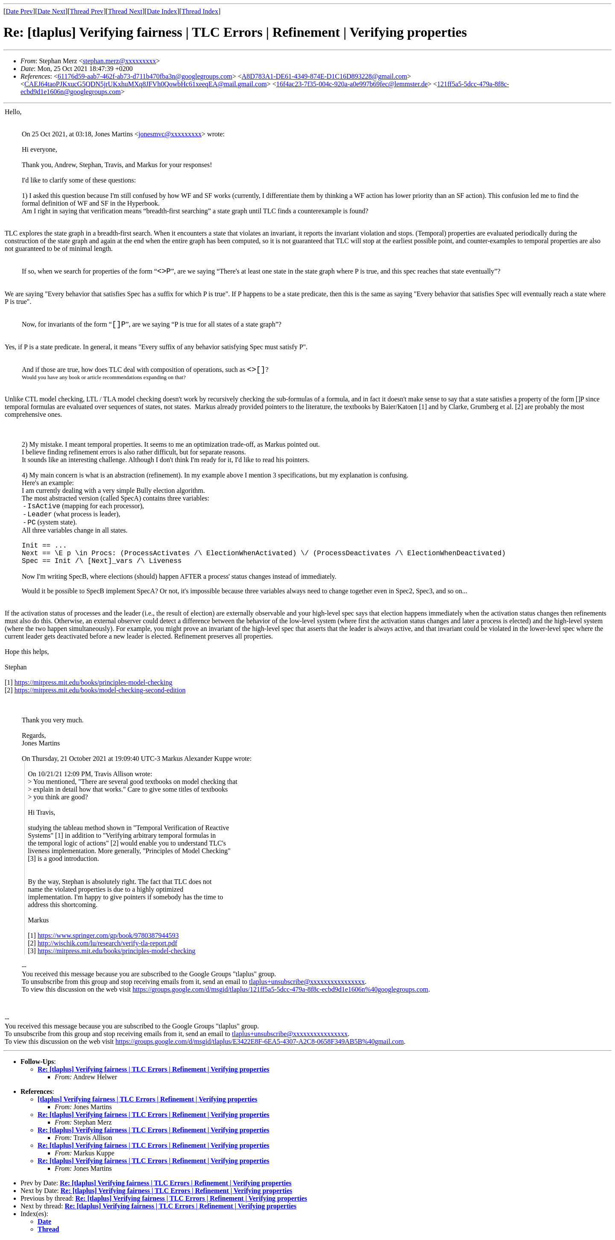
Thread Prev (86, 11)
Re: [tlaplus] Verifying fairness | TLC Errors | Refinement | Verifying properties (153, 1069)
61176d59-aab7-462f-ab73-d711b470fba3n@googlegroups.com (145, 76)
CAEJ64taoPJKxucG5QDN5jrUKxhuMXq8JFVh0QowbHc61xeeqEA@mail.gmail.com (145, 84)
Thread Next (125, 11)
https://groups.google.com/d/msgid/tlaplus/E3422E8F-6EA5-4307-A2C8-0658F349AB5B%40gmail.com (259, 1041)
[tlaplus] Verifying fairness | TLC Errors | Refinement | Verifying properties (148, 1099)
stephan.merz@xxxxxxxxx (119, 61)
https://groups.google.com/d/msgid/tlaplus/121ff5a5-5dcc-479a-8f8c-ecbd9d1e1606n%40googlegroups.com (280, 989)
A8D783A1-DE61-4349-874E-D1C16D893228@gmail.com (324, 76)
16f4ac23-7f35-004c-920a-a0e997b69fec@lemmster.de (352, 84)
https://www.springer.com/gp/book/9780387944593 (108, 935)
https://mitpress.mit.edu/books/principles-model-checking (94, 682)
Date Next (51, 11)
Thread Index (200, 11)
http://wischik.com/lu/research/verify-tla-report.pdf (107, 943)
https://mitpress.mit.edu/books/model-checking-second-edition (100, 690)
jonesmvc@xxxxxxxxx (170, 134)
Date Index (162, 11)
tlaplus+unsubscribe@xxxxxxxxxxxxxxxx (307, 981)
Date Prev (19, 11)
